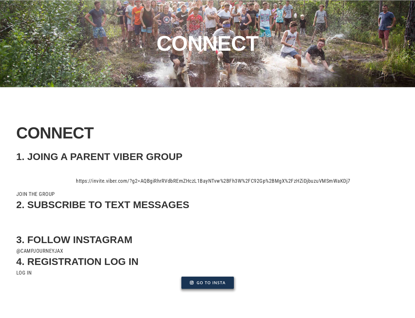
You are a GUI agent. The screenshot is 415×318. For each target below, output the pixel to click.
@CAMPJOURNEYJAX (39, 251)
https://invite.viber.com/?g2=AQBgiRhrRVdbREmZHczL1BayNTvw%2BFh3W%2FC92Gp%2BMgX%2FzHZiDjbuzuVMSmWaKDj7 (213, 181)
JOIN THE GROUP (35, 194)
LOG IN (24, 273)
